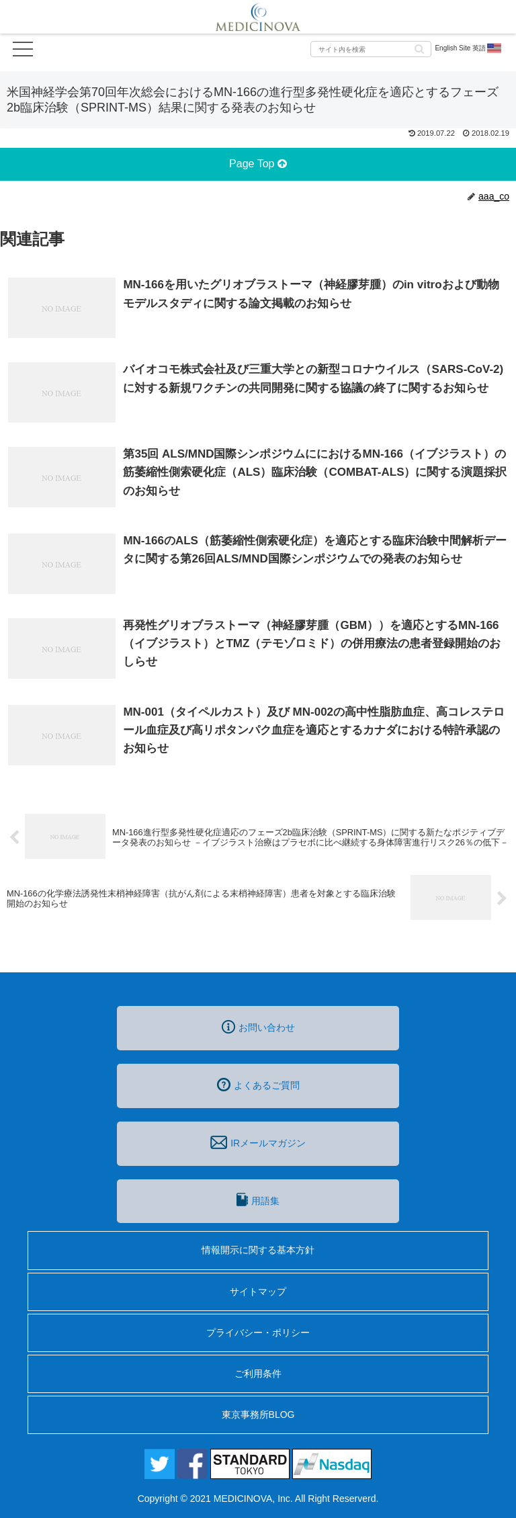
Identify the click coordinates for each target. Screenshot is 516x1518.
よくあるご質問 (258, 1084)
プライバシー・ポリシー (258, 1332)
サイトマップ (258, 1291)
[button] (419, 48)
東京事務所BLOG (258, 1414)
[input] (370, 49)
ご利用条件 (258, 1373)
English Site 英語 (469, 48)
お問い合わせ (258, 1027)
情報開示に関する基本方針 (258, 1250)
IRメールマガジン (258, 1142)
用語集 (258, 1199)
